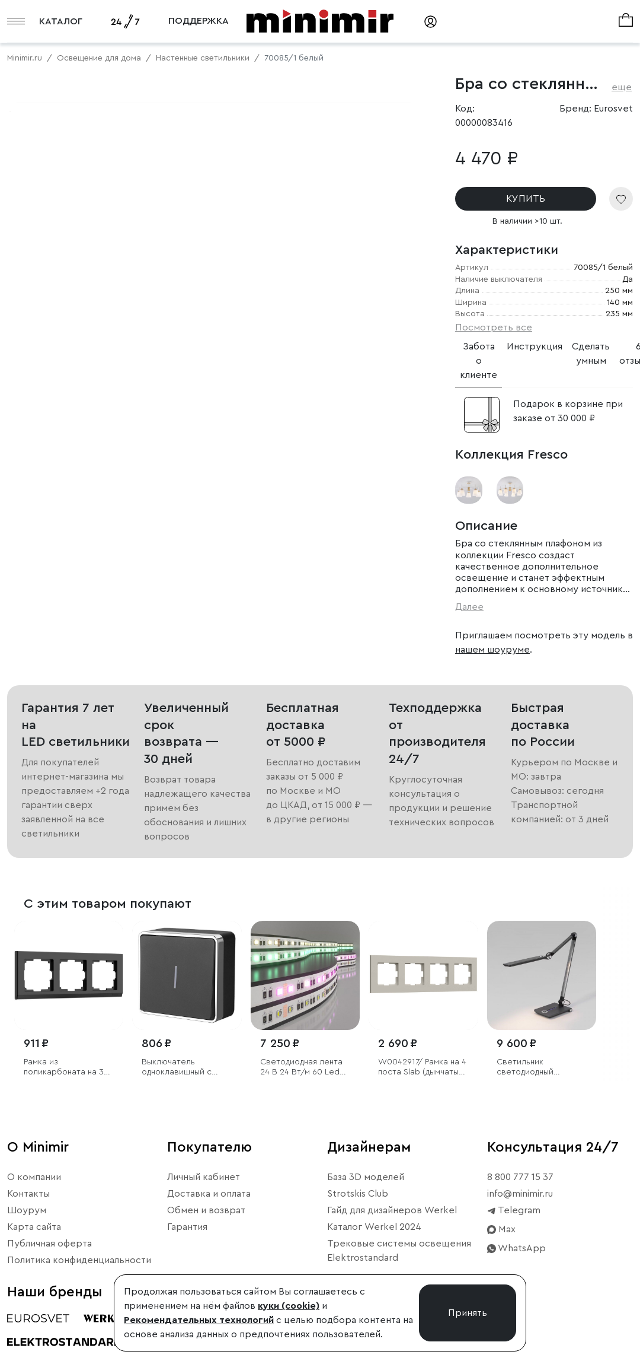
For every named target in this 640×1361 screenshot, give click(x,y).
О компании (34, 1193)
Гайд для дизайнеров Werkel (392, 1226)
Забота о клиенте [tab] (478, 361)
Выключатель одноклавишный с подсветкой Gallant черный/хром (180, 1083)
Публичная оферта (49, 1259)
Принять (467, 1313)
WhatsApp (516, 1264)
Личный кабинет (203, 1193)
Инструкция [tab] (534, 346)
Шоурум (26, 1226)
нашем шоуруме (492, 649)
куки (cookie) (288, 1306)
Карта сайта (34, 1243)
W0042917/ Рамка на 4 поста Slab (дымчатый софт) (422, 1083)
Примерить (65, 423)
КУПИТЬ (525, 198)
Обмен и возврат (206, 1226)
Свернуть (148, 423)
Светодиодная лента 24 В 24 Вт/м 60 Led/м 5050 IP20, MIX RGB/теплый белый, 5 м (305, 1083)
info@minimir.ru (520, 1209)
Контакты (28, 1209)
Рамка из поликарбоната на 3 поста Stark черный (64, 1083)
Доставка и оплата (209, 1209)
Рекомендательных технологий (199, 1320)
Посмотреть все (493, 327)
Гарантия (187, 1243)
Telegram (513, 1226)
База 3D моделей (365, 1193)
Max (501, 1245)
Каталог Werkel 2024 (374, 1243)
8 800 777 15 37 (520, 1193)
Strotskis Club (357, 1209)
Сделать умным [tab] (591, 353)
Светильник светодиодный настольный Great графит (532, 1083)
